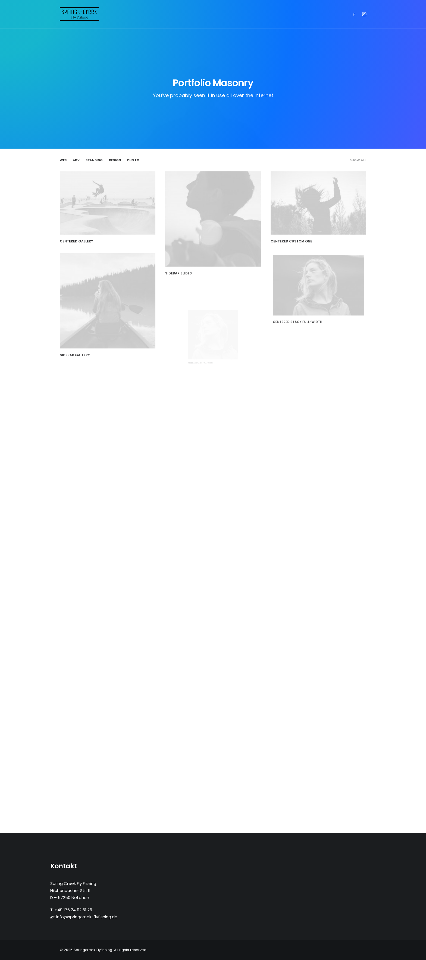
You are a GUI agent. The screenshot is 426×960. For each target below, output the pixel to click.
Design (115, 160)
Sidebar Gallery (90, 332)
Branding (94, 160)
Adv (76, 160)
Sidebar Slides (179, 272)
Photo (133, 160)
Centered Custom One (295, 236)
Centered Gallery (76, 241)
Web (63, 160)
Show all (358, 160)
